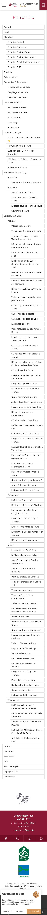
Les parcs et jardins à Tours (24, 383)
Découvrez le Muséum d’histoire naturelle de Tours (26, 246)
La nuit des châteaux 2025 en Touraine (24, 520)
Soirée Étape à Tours (17, 167)
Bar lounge (13, 122)
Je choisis (20, 911)
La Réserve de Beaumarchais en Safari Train (26, 377)
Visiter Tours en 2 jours (21, 590)
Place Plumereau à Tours (23, 680)
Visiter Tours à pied (20, 617)
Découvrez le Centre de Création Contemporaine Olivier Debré (26, 364)
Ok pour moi (34, 911)
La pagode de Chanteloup (23, 648)
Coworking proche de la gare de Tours (26, 307)
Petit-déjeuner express (18, 112)
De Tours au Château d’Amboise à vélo (27, 427)
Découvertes (14, 700)
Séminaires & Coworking (15, 172)
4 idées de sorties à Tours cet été (26, 402)
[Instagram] (17, 838)
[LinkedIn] (29, 838)
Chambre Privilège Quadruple (21, 57)
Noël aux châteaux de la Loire (25, 555)
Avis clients (9, 751)
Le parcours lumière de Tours (25, 527)
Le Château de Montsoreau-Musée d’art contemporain (24, 610)
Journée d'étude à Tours (22, 192)
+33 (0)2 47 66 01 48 (23, 830)
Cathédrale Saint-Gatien (22, 690)
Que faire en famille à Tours (24, 397)
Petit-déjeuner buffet (17, 107)
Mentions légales (11, 766)
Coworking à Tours (20, 211)
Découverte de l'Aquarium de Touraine (25, 390)
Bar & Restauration (12, 102)
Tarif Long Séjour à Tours (19, 146)
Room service (14, 117)
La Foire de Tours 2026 (21, 500)
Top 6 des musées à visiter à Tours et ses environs (24, 237)
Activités (11, 221)
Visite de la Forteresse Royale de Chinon (26, 623)
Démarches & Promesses (15, 82)
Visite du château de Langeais (25, 577)
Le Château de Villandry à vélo (25, 490)
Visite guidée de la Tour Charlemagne (22, 597)
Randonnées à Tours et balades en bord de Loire (25, 457)
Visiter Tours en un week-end (24, 603)
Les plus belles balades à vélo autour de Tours (25, 339)
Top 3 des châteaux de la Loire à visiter (26, 583)
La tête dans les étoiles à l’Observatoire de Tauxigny (23, 707)
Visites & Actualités (12, 216)
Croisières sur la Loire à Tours (25, 433)
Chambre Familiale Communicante (24, 62)
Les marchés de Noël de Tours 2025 (25, 254)
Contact (7, 746)
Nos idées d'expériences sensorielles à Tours (22, 465)
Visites (11, 545)
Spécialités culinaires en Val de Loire (25, 740)
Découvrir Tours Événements (24, 540)
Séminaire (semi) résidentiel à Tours (24, 199)
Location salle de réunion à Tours (26, 206)
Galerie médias (11, 77)
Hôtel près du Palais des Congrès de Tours (24, 161)
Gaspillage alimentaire (18, 92)
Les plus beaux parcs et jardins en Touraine (27, 440)
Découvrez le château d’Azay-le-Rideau (26, 290)
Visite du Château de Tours (23, 643)
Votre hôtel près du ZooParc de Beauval (26, 330)
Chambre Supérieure (17, 47)
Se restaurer (13, 127)
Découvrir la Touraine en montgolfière (22, 414)
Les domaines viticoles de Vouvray (23, 665)
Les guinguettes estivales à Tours (26, 407)
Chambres (9, 37)
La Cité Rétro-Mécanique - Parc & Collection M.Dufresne (26, 731)
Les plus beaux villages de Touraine (23, 673)
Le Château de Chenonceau (24, 695)
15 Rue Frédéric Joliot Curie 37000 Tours (23, 824)
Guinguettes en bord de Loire (24, 319)
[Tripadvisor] (41, 838)
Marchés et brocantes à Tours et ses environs (26, 274)
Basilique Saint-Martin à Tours (25, 685)
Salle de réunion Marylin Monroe (26, 182)
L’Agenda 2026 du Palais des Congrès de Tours (24, 512)
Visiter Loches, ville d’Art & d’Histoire (23, 570)
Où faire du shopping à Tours (24, 420)
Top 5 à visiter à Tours (21, 653)
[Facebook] (6, 838)
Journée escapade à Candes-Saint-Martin (25, 562)
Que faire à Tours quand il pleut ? (26, 480)
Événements (13, 495)
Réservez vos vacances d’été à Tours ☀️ (25, 139)
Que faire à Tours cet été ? (23, 314)
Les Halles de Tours (20, 324)
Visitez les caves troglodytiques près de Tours (26, 299)
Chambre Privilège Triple (19, 52)
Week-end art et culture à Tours (26, 231)
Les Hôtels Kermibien (17, 97)
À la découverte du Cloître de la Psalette (26, 723)
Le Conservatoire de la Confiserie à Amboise (26, 715)
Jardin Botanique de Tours (23, 485)
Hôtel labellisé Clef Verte (19, 87)
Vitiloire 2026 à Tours (21, 226)
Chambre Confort (16, 42)
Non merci (7, 911)
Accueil (7, 27)
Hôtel (6, 32)
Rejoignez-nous (11, 771)
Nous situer (9, 756)
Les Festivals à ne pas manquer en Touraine (27, 533)
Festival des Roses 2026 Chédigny (27, 505)
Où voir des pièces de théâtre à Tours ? (25, 355)
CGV (6, 761)
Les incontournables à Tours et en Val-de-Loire (27, 448)
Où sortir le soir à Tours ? (22, 370)
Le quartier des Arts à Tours (24, 550)
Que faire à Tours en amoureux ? (26, 630)
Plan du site (9, 776)
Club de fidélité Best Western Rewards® (21, 152)
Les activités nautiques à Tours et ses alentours (26, 282)
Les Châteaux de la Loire (22, 658)
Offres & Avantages (13, 132)
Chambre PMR (14, 67)
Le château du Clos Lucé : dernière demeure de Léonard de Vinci (26, 264)
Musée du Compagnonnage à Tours (25, 473)
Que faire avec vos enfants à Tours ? (24, 347)
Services (8, 72)
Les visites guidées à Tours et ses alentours (26, 637)
